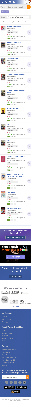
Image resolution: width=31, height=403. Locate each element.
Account (4, 317)
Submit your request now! (15, 237)
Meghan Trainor (24, 22)
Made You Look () (15, 26)
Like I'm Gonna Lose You (16, 74)
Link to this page (15, 276)
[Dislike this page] (20, 271)
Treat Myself (11, 192)
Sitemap (4, 365)
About (4, 330)
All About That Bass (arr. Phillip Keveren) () (16, 175)
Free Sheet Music (8, 362)
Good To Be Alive (13, 108)
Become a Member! (15, 257)
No (8, 124)
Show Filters (5, 11)
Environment (6, 341)
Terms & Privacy (7, 338)
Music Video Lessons (9, 357)
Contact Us (5, 336)
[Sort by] (18, 17)
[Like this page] (16, 271)
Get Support (6, 322)
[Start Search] (29, 7)
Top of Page (15, 306)
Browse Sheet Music (9, 350)
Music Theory (6, 355)
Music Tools (6, 352)
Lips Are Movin (12, 58)
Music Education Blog (9, 360)
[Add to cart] (29, 32)
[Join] (27, 377)
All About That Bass (14, 42)
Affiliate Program (7, 333)
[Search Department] (3, 7)
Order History (6, 319)
